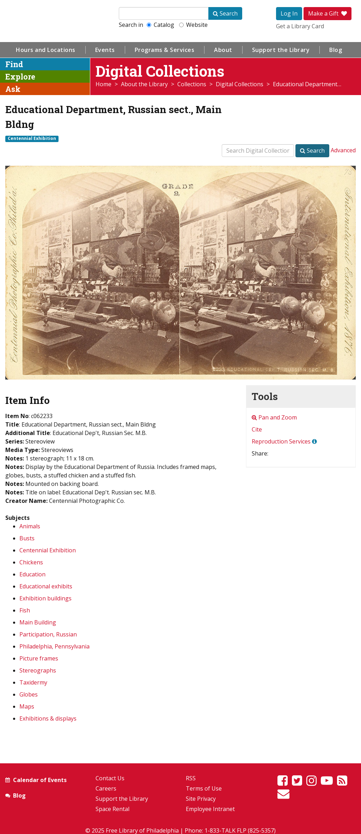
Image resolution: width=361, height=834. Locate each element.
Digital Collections (239, 84)
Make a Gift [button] (327, 13)
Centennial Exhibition (32, 138)
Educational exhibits (45, 586)
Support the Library (281, 50)
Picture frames (38, 658)
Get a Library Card (300, 26)
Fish (24, 610)
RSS (191, 778)
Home (103, 84)
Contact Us (110, 778)
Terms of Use (204, 788)
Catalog (160, 24)
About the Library (144, 84)
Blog (335, 50)
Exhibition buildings (45, 598)
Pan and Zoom (274, 417)
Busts (27, 538)
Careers (106, 788)
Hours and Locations (45, 50)
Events (105, 50)
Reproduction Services (281, 441)
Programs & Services (165, 50)
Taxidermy (33, 682)
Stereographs (37, 670)
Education (32, 574)
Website (193, 24)
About (223, 50)
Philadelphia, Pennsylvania (54, 646)
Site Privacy (201, 799)
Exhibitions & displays (48, 718)
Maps (26, 706)
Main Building (37, 622)
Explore (20, 76)
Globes (28, 694)
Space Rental (112, 809)
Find (14, 64)
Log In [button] (289, 13)
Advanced (343, 150)
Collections (191, 84)
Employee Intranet (210, 809)
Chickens (31, 562)
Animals (29, 526)
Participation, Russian (48, 634)
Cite (257, 429)
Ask (12, 89)
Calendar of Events (40, 780)
